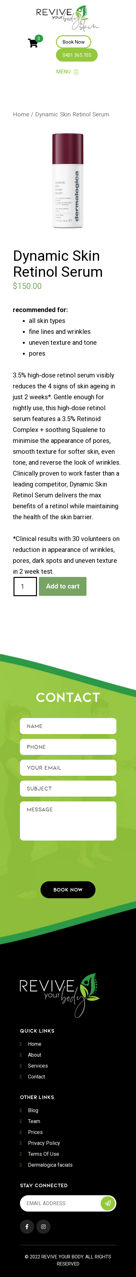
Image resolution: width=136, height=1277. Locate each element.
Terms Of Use (43, 1154)
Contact (36, 1077)
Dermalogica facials (50, 1165)
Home (21, 114)
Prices (35, 1132)
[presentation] (69, 857)
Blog (33, 1110)
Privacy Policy (44, 1143)
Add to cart (62, 586)
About (34, 1055)
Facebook (27, 1227)
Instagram (43, 1227)
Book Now (74, 42)
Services (38, 1066)
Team (34, 1121)
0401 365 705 (77, 55)
